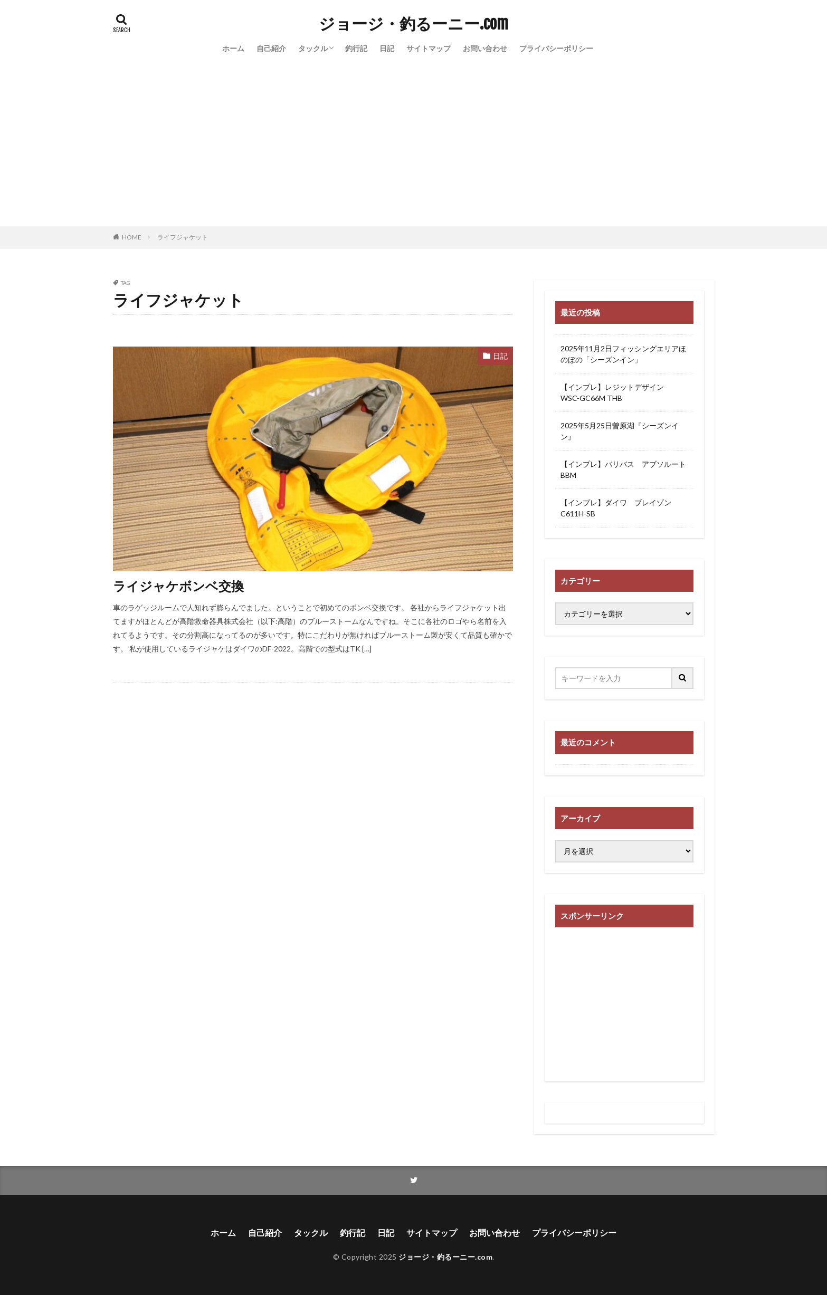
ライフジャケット (182, 237)
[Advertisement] (413, 147)
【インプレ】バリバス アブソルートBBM (623, 469)
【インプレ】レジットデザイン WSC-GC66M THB (615, 392)
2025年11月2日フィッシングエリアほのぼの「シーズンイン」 (623, 354)
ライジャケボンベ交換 (178, 585)
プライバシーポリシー (556, 48)
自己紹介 (271, 48)
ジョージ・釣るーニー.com (413, 24)
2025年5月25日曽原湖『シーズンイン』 (619, 431)
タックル (313, 48)
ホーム (233, 48)
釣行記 (356, 48)
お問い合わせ (485, 48)
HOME (131, 237)
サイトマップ (428, 48)
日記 (386, 48)
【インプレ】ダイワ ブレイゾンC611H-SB (615, 508)
